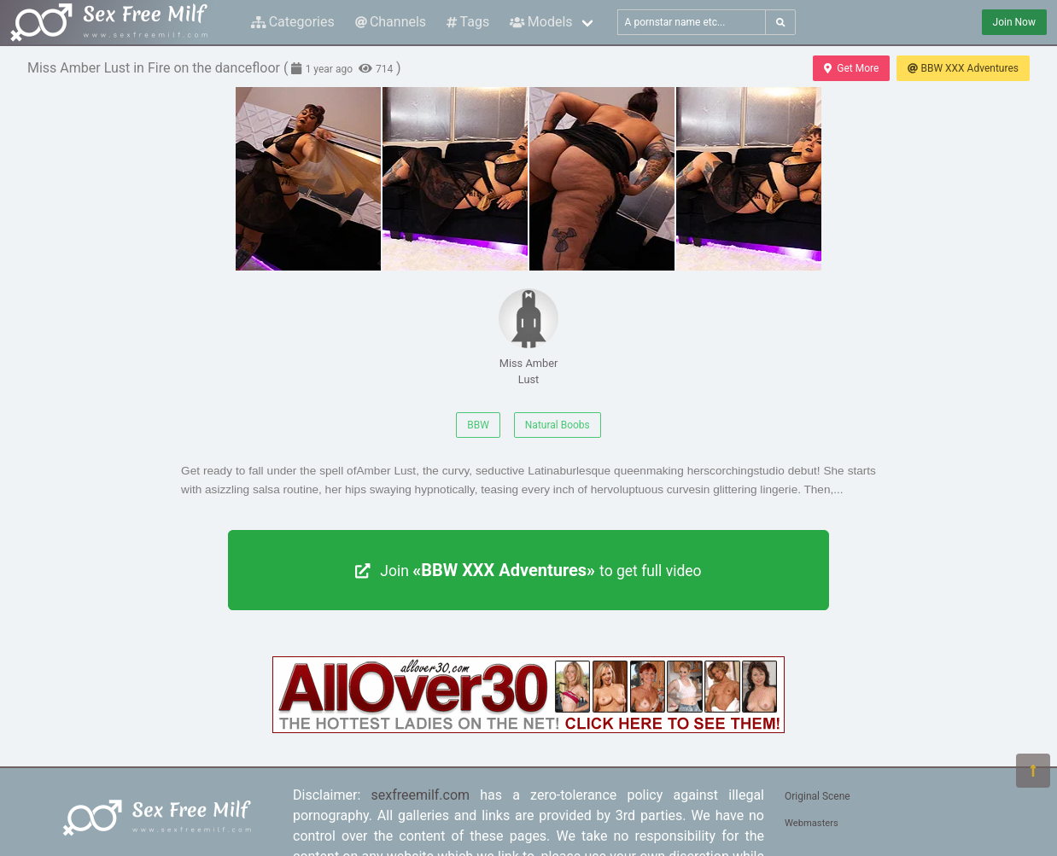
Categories (293, 22)
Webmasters (811, 823)
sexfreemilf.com (420, 795)
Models (541, 22)
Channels (390, 22)
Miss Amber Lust (528, 337)
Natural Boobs (557, 425)
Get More (851, 68)
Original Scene (817, 796)
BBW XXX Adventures (963, 68)
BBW (478, 425)
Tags (468, 22)
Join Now (1014, 22)
